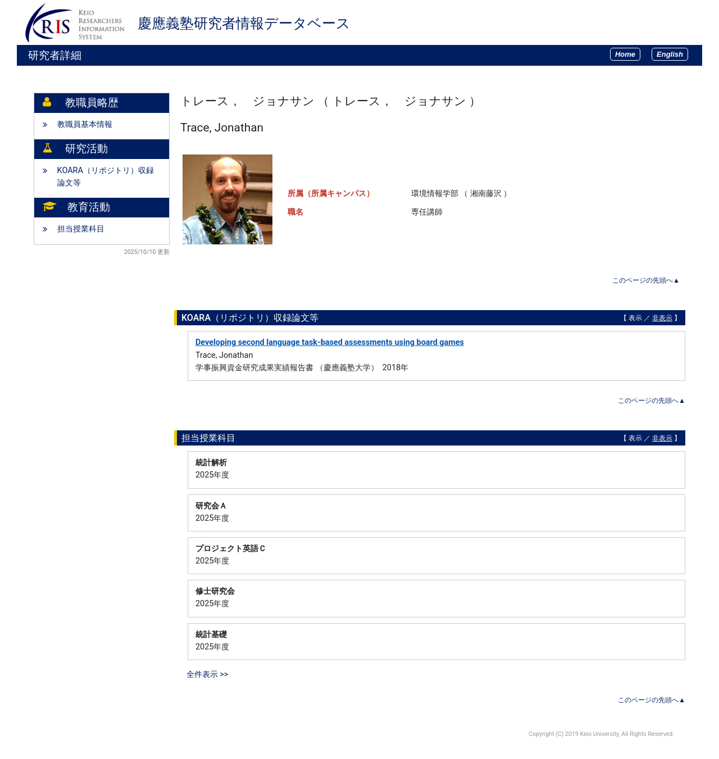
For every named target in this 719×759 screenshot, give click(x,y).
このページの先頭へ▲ (646, 280)
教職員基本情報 (84, 124)
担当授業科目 (80, 229)
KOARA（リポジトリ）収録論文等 (105, 177)
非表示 (662, 318)
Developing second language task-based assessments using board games (329, 342)
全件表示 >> (207, 674)
